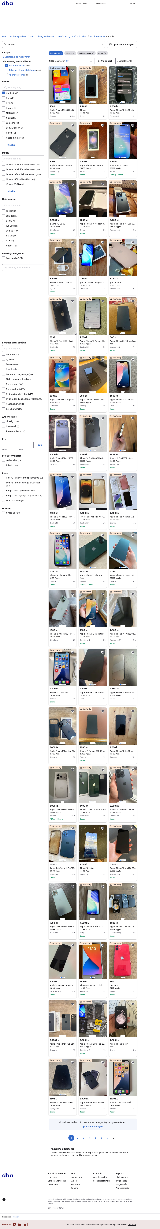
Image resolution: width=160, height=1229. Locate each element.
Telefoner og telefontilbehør (72, 36)
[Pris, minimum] (9, 445)
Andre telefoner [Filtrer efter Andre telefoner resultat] (18, 74)
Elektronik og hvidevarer (42, 36)
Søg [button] (40, 445)
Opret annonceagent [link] (93, 1126)
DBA (4, 36)
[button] (122, 44)
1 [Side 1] (71, 1137)
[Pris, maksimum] (26, 445)
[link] (16, 56)
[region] (62, 85)
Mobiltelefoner (97, 36)
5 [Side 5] (95, 1137)
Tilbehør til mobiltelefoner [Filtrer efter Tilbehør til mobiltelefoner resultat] (25, 70)
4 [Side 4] (89, 1137)
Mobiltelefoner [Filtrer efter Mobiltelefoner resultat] (19, 65)
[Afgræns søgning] (23, 87)
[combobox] (53, 44)
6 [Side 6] (101, 1137)
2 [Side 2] (77, 1137)
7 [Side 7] (107, 1137)
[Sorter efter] (126, 61)
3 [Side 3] (83, 1137)
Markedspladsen (18, 36)
